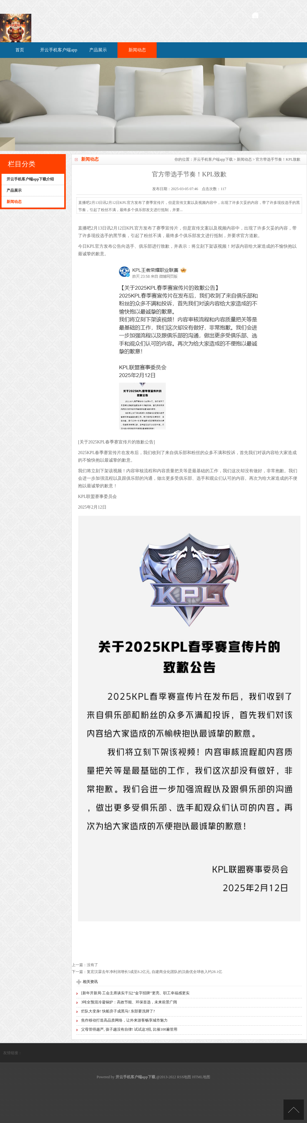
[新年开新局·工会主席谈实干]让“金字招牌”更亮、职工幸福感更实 (135, 993)
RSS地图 (184, 1077)
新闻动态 (137, 50)
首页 (19, 50)
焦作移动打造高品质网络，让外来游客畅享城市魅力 (124, 1020)
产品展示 (98, 50)
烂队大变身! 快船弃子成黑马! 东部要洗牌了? (118, 1011)
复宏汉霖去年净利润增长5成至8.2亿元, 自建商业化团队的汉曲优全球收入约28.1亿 (154, 972)
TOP (294, 1110)
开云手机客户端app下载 (212, 159)
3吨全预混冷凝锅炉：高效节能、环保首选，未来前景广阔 (129, 1002)
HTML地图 (201, 1077)
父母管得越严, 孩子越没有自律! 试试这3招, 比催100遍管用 (129, 1029)
